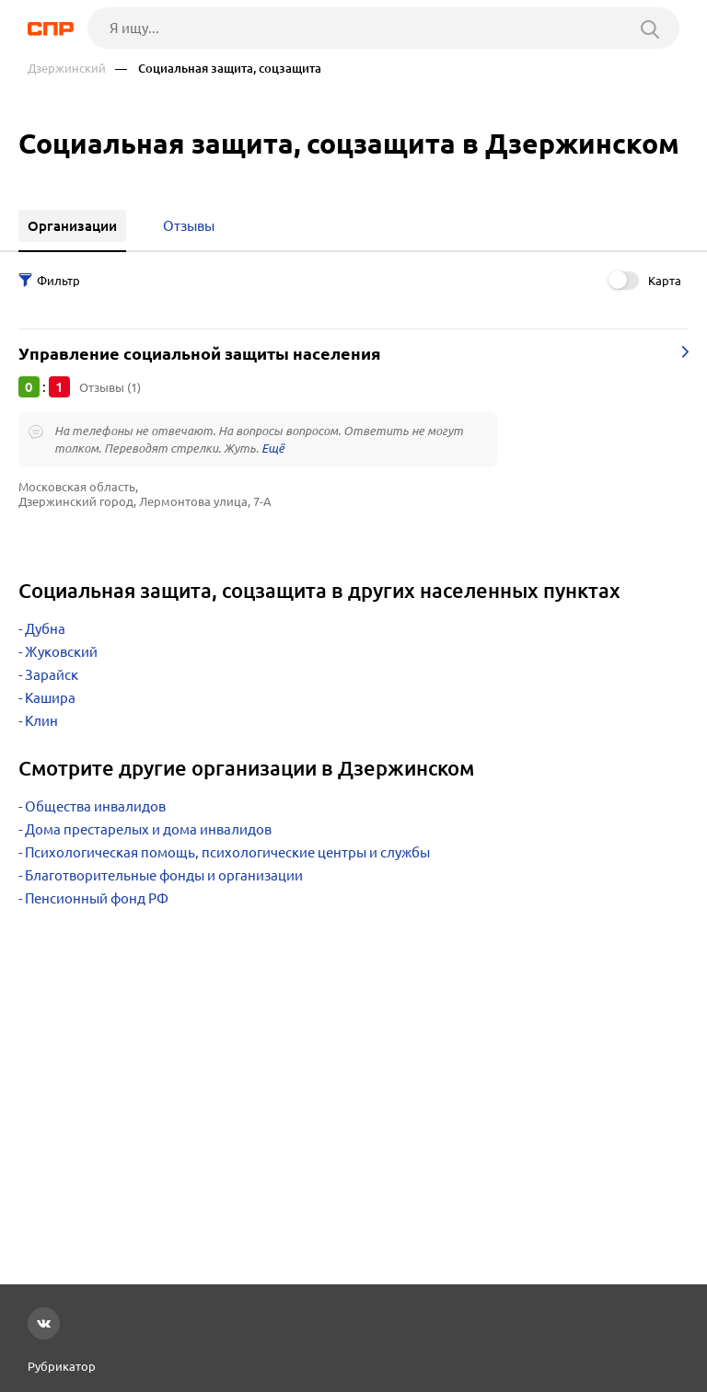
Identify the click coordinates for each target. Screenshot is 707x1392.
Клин (41, 721)
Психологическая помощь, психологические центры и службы (227, 852)
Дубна (45, 629)
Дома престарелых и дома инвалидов (148, 829)
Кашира (50, 698)
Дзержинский (67, 69)
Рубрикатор (62, 1366)
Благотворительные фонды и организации (164, 875)
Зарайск (51, 675)
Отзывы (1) (110, 387)
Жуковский (61, 652)
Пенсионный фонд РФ (96, 898)
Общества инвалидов (95, 806)
